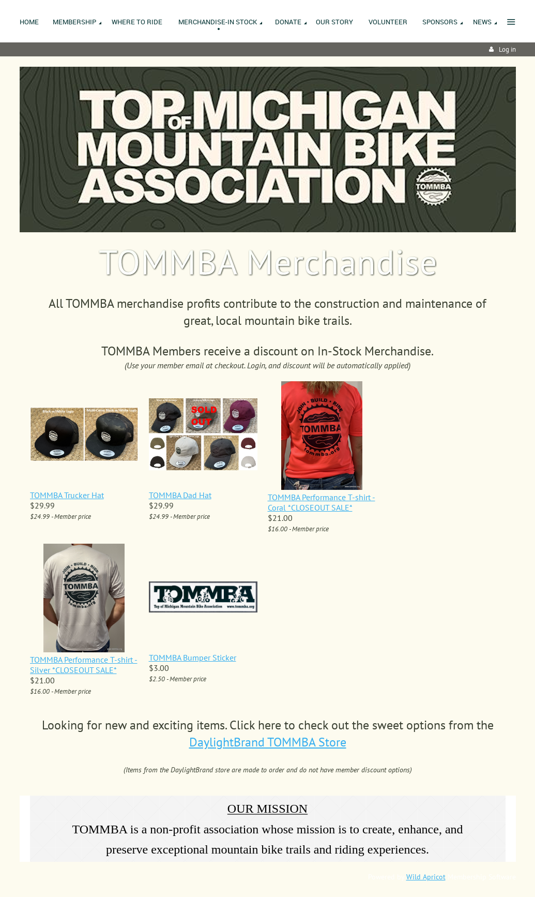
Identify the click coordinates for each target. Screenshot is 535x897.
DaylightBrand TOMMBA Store (267, 742)
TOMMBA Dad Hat (180, 495)
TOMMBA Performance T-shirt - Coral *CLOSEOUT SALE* (321, 502)
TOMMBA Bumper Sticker (192, 657)
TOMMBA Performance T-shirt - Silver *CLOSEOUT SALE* (83, 664)
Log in (507, 49)
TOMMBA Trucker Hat (67, 495)
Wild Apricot (426, 876)
